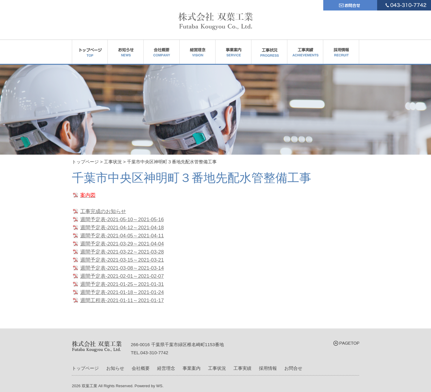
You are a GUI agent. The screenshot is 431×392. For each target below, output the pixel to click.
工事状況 (217, 368)
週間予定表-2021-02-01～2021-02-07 (122, 276)
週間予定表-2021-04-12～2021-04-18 (122, 227)
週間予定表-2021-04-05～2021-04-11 (122, 236)
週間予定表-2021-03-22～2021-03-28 (122, 252)
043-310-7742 (154, 352)
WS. (160, 386)
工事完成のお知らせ (103, 211)
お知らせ (115, 368)
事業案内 (192, 368)
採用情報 (268, 368)
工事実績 (242, 368)
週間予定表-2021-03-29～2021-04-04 (122, 244)
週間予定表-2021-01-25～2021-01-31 (122, 284)
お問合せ (293, 368)
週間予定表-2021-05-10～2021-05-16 (122, 219)
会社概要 (141, 368)
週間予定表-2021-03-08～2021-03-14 (122, 268)
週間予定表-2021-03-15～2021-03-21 (122, 260)
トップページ (85, 368)
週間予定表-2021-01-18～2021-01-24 (122, 292)
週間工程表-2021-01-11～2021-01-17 (122, 300)
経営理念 (166, 368)
